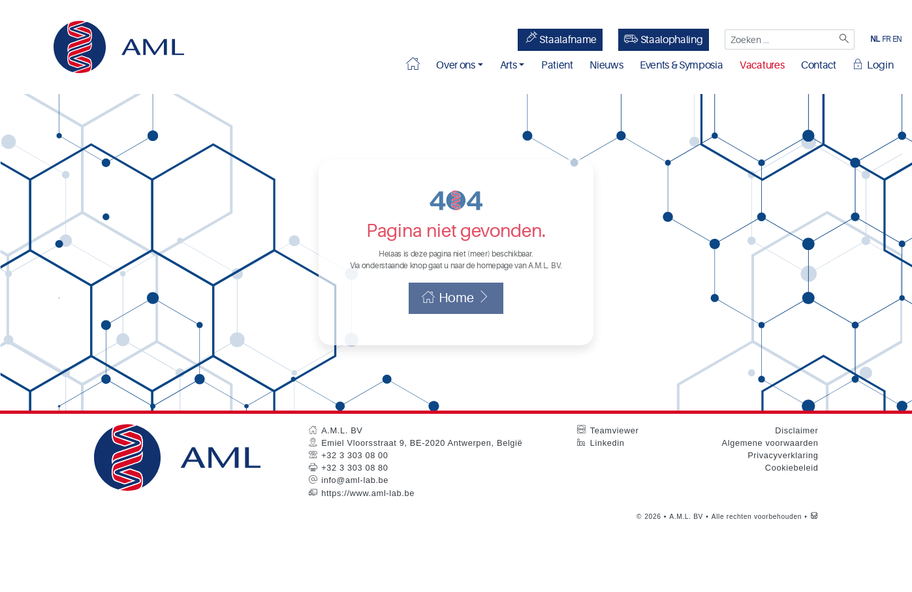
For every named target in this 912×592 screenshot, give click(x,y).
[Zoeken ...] (778, 39)
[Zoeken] (843, 39)
